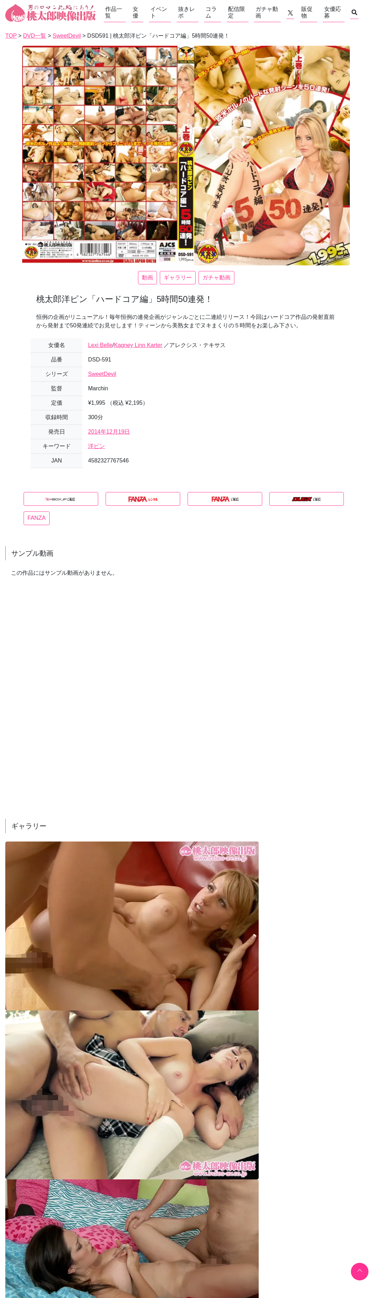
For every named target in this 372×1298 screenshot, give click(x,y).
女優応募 (332, 12)
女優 (135, 12)
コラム (211, 12)
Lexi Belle (100, 345)
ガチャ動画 (267, 12)
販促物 (307, 12)
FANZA (36, 518)
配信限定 (236, 12)
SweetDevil (102, 374)
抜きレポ (186, 12)
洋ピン (96, 446)
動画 (147, 278)
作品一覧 (113, 12)
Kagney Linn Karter (138, 345)
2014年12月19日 (109, 432)
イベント (158, 12)
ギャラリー (178, 278)
